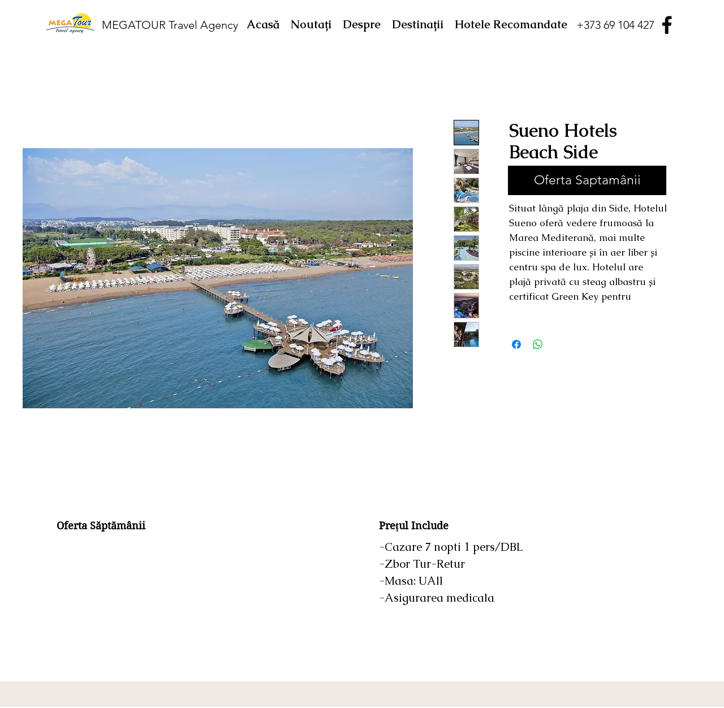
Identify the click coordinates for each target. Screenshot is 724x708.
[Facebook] (667, 25)
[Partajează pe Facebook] (516, 344)
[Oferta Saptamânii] (587, 180)
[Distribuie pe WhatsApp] (538, 344)
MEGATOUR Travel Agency (170, 25)
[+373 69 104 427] (615, 25)
